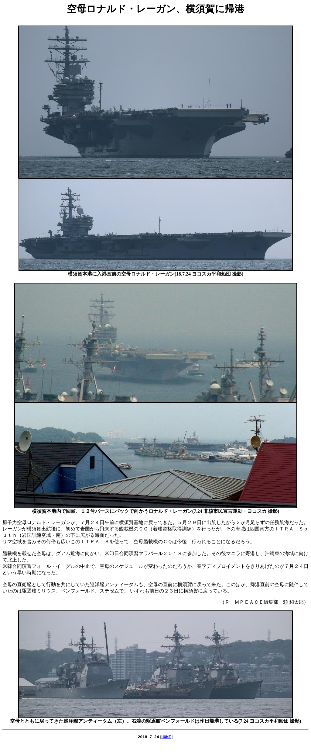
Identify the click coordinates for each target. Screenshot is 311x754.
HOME (166, 737)
